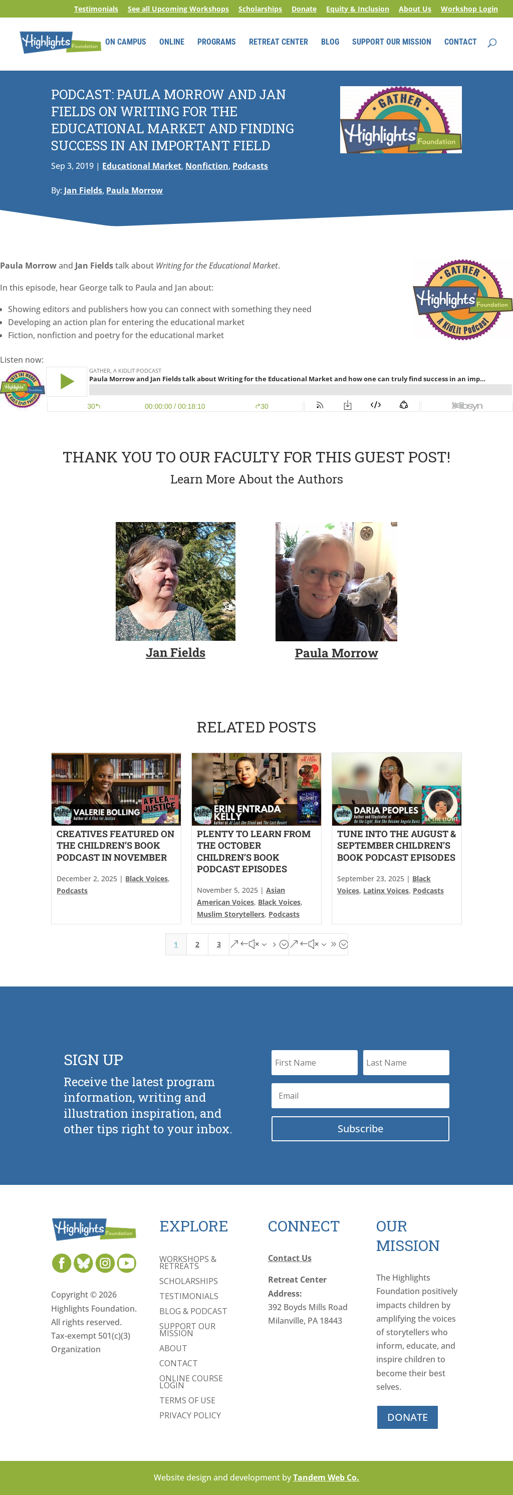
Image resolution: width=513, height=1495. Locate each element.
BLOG (330, 44)
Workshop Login (469, 10)
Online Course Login (191, 1383)
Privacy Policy (190, 1416)
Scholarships (260, 10)
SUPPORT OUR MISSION (391, 44)
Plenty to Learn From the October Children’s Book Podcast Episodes (254, 851)
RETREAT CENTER (278, 44)
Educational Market (141, 165)
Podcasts (250, 165)
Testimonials (96, 10)
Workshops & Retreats (187, 1264)
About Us (415, 10)
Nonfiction (206, 165)
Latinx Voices (386, 890)
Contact (178, 1364)
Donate (304, 10)
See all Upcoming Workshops (178, 10)
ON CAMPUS (125, 44)
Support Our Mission (187, 1331)
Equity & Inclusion (357, 10)
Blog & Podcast (193, 1312)
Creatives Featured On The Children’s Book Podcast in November (115, 845)
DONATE (407, 1417)
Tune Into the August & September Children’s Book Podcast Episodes (396, 845)
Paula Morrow (134, 190)
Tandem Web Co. (326, 1477)
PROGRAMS (216, 44)
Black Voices (146, 878)
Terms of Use (187, 1401)
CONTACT (460, 44)
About (173, 1349)
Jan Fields (83, 190)
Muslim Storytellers (231, 914)
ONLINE (171, 44)
